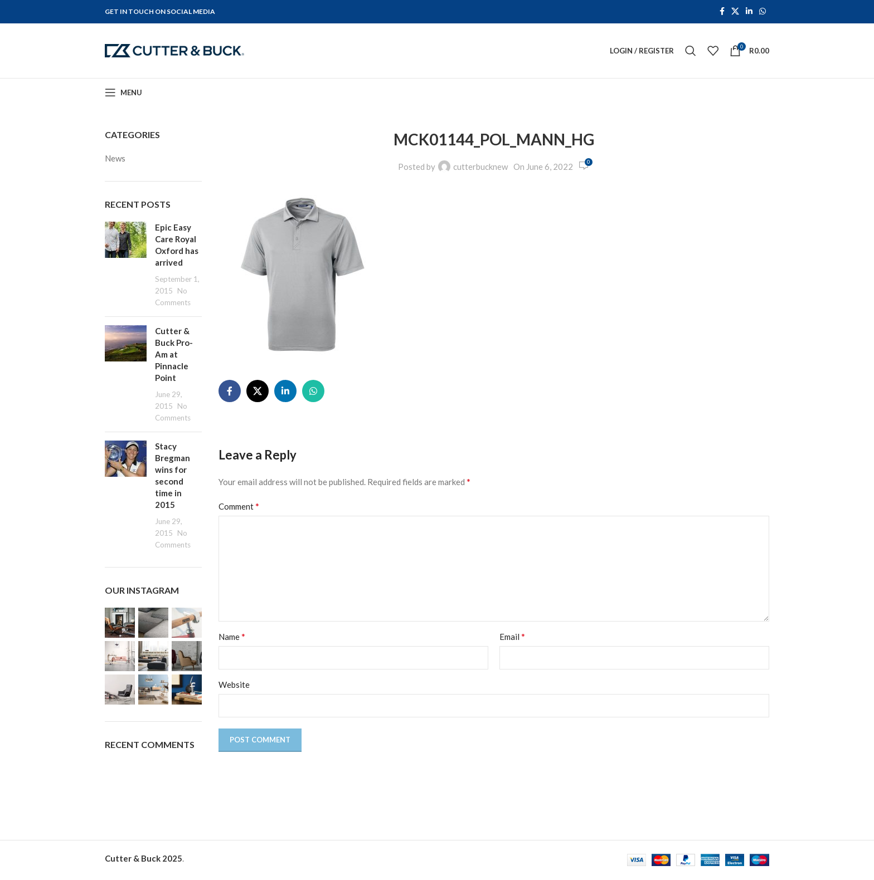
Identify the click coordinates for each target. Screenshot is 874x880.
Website (234, 688)
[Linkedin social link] (749, 11)
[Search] (690, 52)
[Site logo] (174, 51)
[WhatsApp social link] (762, 11)
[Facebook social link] (722, 11)
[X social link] (735, 11)
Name (232, 639)
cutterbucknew (480, 169)
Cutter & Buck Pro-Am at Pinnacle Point (174, 357)
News (115, 161)
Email (512, 639)
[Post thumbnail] (126, 268)
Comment (239, 509)
